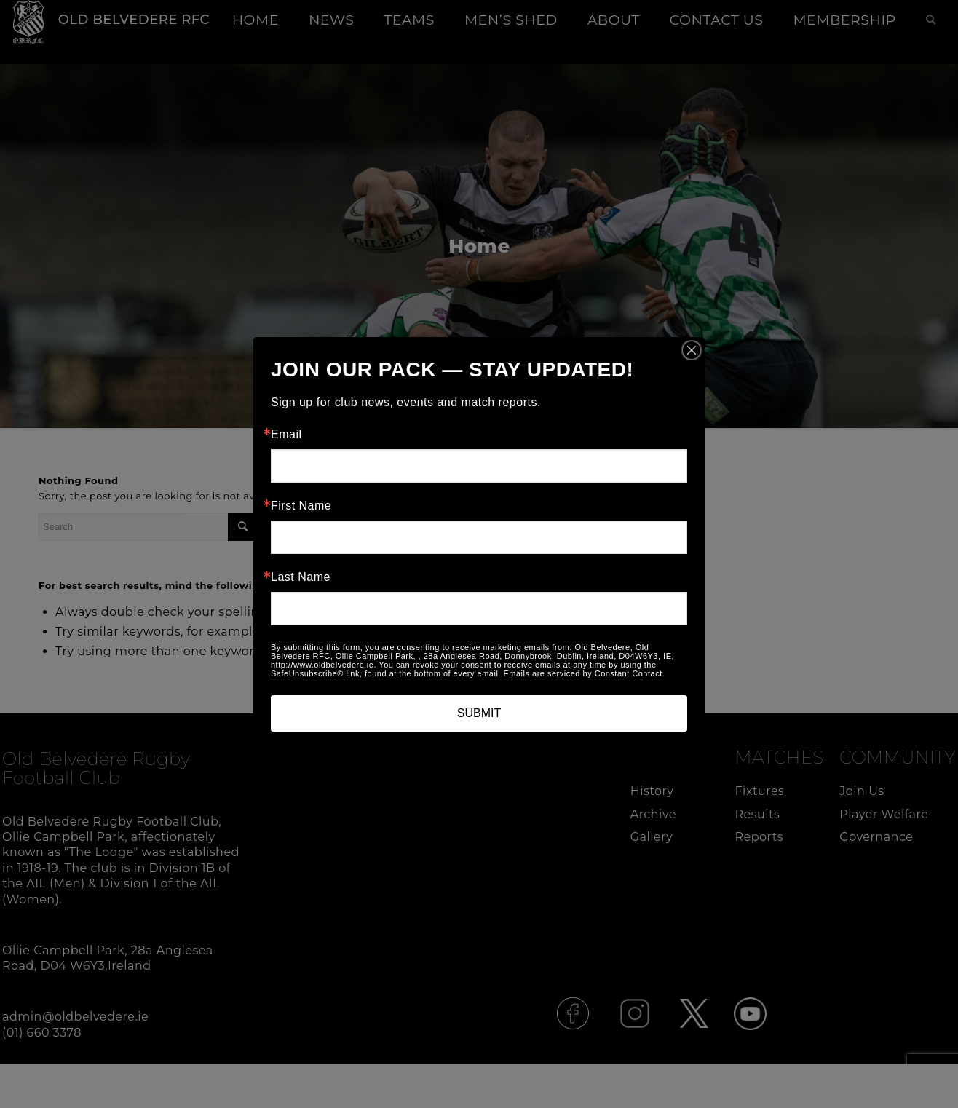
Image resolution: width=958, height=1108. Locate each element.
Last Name (300, 577)
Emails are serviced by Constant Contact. (584, 673)
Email (286, 434)
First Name (301, 506)
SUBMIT (479, 713)
